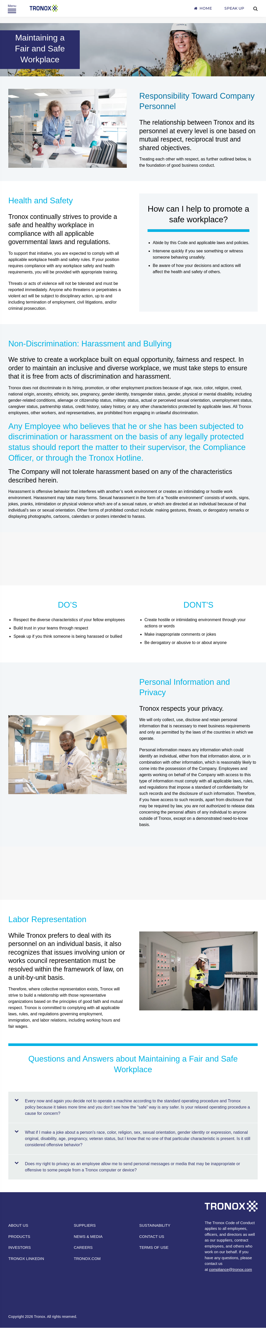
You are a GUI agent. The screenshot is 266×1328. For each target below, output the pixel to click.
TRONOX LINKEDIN (26, 1258)
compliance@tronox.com (230, 1269)
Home (206, 8)
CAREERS (83, 1247)
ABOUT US (18, 1225)
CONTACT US (151, 1236)
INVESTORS (19, 1247)
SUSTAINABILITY (154, 1225)
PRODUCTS (19, 1236)
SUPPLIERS (85, 1225)
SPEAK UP (234, 8)
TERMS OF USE (154, 1247)
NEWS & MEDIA (88, 1236)
